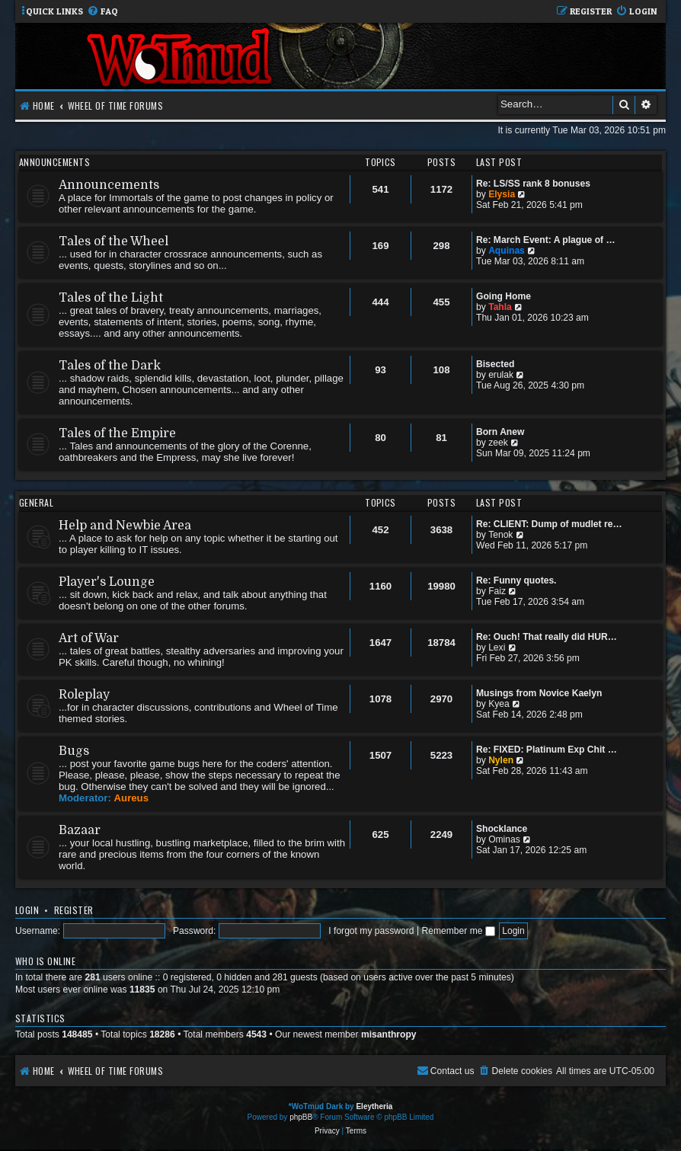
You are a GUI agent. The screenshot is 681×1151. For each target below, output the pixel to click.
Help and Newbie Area (125, 525)
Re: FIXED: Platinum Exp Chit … (546, 749)
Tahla (500, 307)
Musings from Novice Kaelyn (539, 693)
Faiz (497, 591)
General (36, 502)
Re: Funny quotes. (516, 580)
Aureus (131, 798)
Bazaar (80, 830)
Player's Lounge (107, 582)
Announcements (54, 161)
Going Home (503, 296)
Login (27, 909)
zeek (498, 442)
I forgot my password (371, 931)
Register (74, 909)
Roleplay (84, 695)
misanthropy (389, 1034)
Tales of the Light (111, 298)
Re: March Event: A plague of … (545, 240)
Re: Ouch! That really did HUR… (546, 636)
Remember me (457, 931)
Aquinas (506, 250)
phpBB (300, 1117)
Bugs (74, 751)
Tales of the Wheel (113, 241)
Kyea (499, 704)
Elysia (501, 194)
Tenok (500, 534)
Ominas (504, 839)
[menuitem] (102, 12)
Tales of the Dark (110, 365)
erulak (500, 374)
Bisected (495, 364)
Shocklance (501, 828)
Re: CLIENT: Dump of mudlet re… (549, 524)
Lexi (496, 647)
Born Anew (500, 432)
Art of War (89, 638)
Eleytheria (374, 1106)
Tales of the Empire (117, 433)
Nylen (500, 760)
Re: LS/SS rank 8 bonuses (533, 183)
